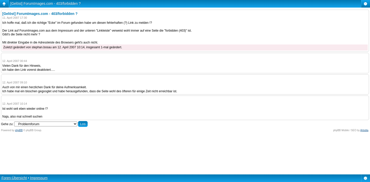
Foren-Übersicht (14, 178)
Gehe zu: (7, 124)
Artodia (364, 130)
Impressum (38, 178)
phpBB (19, 130)
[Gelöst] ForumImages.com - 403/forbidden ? (45, 4)
